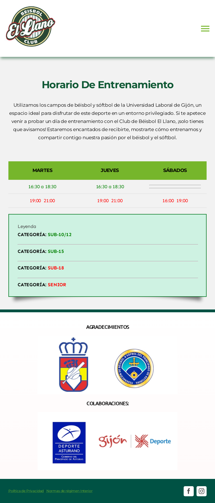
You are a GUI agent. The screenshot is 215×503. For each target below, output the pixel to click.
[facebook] (189, 491)
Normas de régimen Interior (69, 491)
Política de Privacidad (26, 491)
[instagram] (202, 491)
